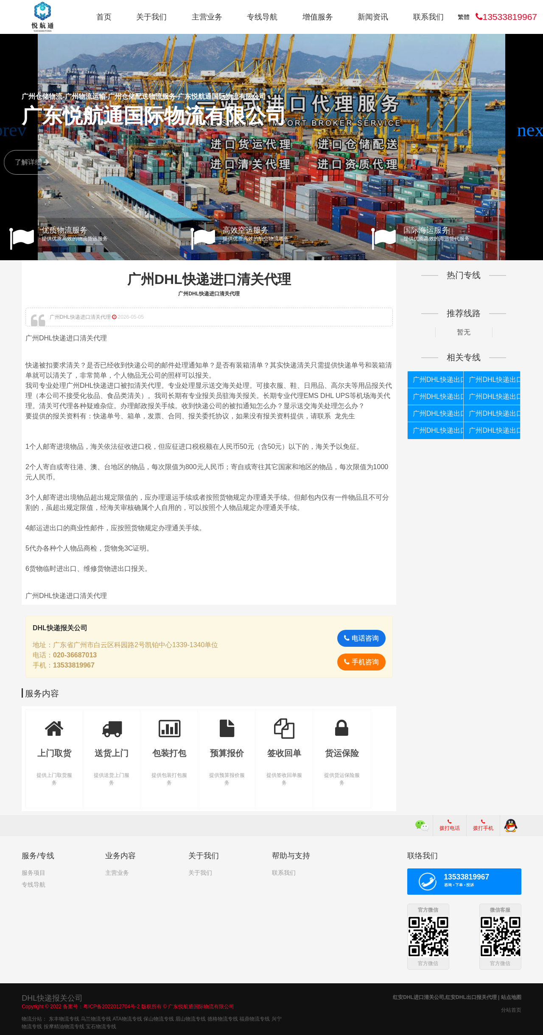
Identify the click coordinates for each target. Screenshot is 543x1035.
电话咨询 (361, 638)
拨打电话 (449, 825)
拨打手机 (483, 825)
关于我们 (151, 17)
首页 (104, 17)
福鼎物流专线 (254, 1018)
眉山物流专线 (190, 1018)
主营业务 (207, 17)
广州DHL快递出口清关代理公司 (494, 379)
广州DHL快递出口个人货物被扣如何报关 (494, 396)
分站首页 (511, 1010)
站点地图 (511, 997)
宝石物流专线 (101, 1026)
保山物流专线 (158, 1018)
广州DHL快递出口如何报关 (438, 379)
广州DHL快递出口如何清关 (438, 413)
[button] (533, 130)
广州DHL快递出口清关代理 (438, 430)
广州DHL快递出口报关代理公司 (438, 396)
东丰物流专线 (64, 1018)
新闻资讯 (373, 17)
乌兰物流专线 (96, 1018)
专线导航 (262, 17)
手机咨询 (361, 661)
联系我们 (428, 17)
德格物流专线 (222, 1018)
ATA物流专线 (127, 1018)
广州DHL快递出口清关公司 (494, 430)
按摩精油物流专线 (64, 1026)
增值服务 (317, 17)
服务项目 (33, 872)
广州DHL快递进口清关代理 (209, 279)
